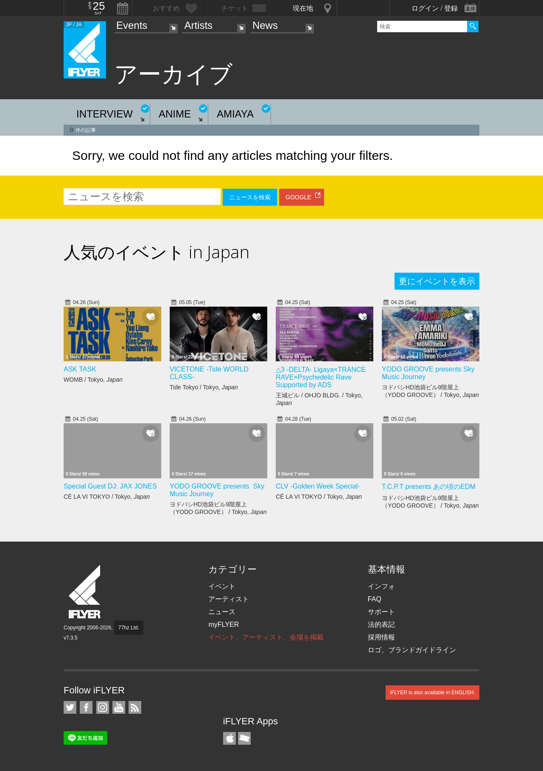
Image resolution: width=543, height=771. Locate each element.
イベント (221, 586)
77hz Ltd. (128, 628)
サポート (381, 611)
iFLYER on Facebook (86, 707)
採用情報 (381, 637)
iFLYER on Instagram (102, 707)
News (265, 25)
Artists (198, 25)
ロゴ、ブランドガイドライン (412, 650)
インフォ (381, 586)
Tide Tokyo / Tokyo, (204, 387)
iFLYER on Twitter (70, 707)
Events (131, 25)
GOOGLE (298, 197)
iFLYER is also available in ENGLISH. (432, 693)
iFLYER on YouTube (118, 707)
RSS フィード (135, 707)
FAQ (374, 599)
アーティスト (228, 599)
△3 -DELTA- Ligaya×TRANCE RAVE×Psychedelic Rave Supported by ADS (321, 377)
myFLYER (223, 624)
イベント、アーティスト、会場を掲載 (266, 637)
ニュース (221, 611)
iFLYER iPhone (229, 738)
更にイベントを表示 (437, 281)
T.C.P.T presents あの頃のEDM (429, 486)
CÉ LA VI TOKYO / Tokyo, (107, 496)
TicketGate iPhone (244, 738)
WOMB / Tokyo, (93, 379)
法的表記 (381, 624)
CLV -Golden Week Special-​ (318, 486)
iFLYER (85, 591)
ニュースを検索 (250, 197)
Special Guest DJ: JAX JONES (110, 486)
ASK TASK (80, 369)
